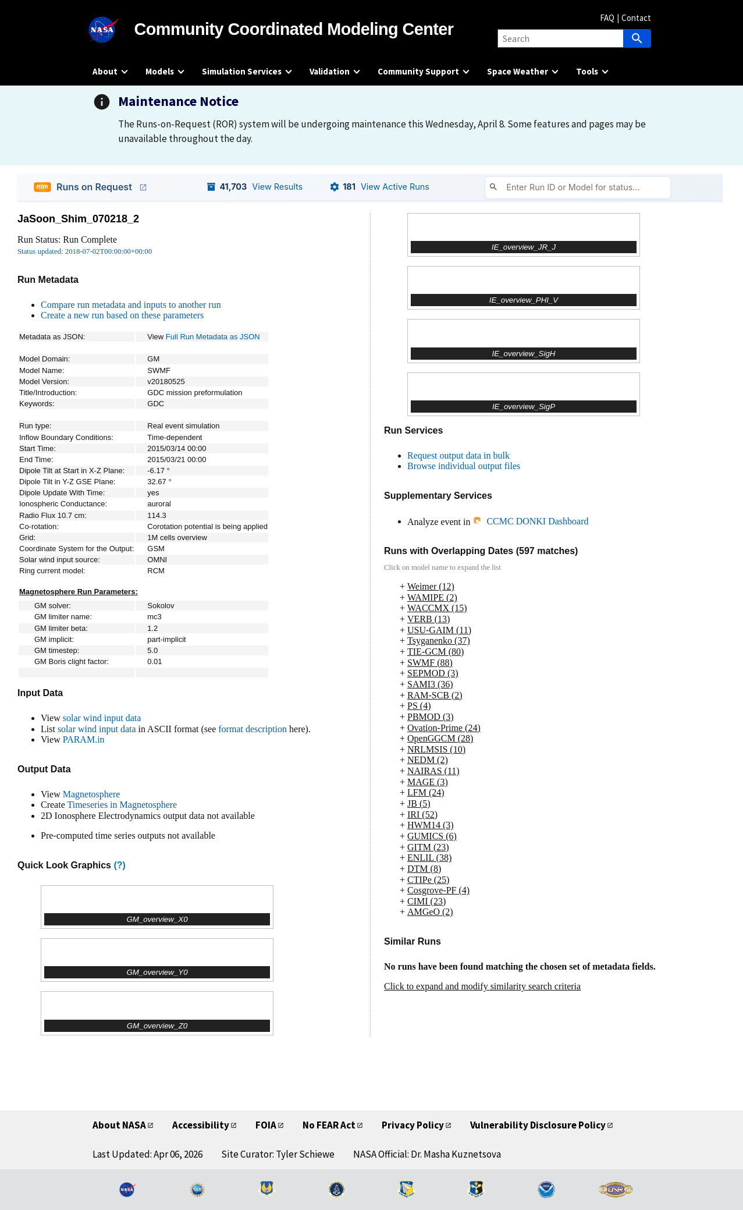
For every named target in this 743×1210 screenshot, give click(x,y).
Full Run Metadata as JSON (213, 336)
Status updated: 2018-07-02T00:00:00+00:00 (84, 251)
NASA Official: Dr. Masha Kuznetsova (427, 1154)
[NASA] (113, 30)
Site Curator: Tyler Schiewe (278, 1154)
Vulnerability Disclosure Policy (538, 1125)
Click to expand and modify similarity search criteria (482, 986)
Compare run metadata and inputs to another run (131, 305)
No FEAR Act (329, 1125)
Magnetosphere (91, 794)
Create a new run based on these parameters (122, 315)
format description (252, 729)
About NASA (119, 1125)
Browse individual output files (463, 466)
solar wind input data (102, 718)
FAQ (607, 18)
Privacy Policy (413, 1125)
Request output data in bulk (458, 455)
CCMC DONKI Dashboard (530, 521)
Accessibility (200, 1125)
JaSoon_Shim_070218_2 (78, 219)
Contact (636, 18)
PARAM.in (84, 739)
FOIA (265, 1125)
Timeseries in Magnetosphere (122, 805)
